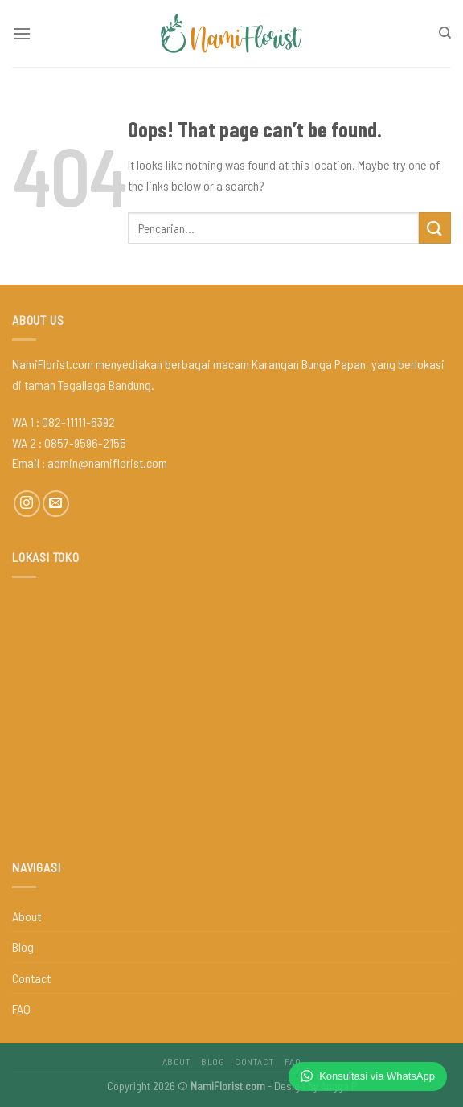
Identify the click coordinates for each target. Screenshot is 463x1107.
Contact (31, 978)
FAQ (21, 1008)
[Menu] (21, 33)
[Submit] (435, 228)
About (26, 916)
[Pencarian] (445, 33)
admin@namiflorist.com (107, 462)
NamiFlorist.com (228, 1086)
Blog (23, 946)
